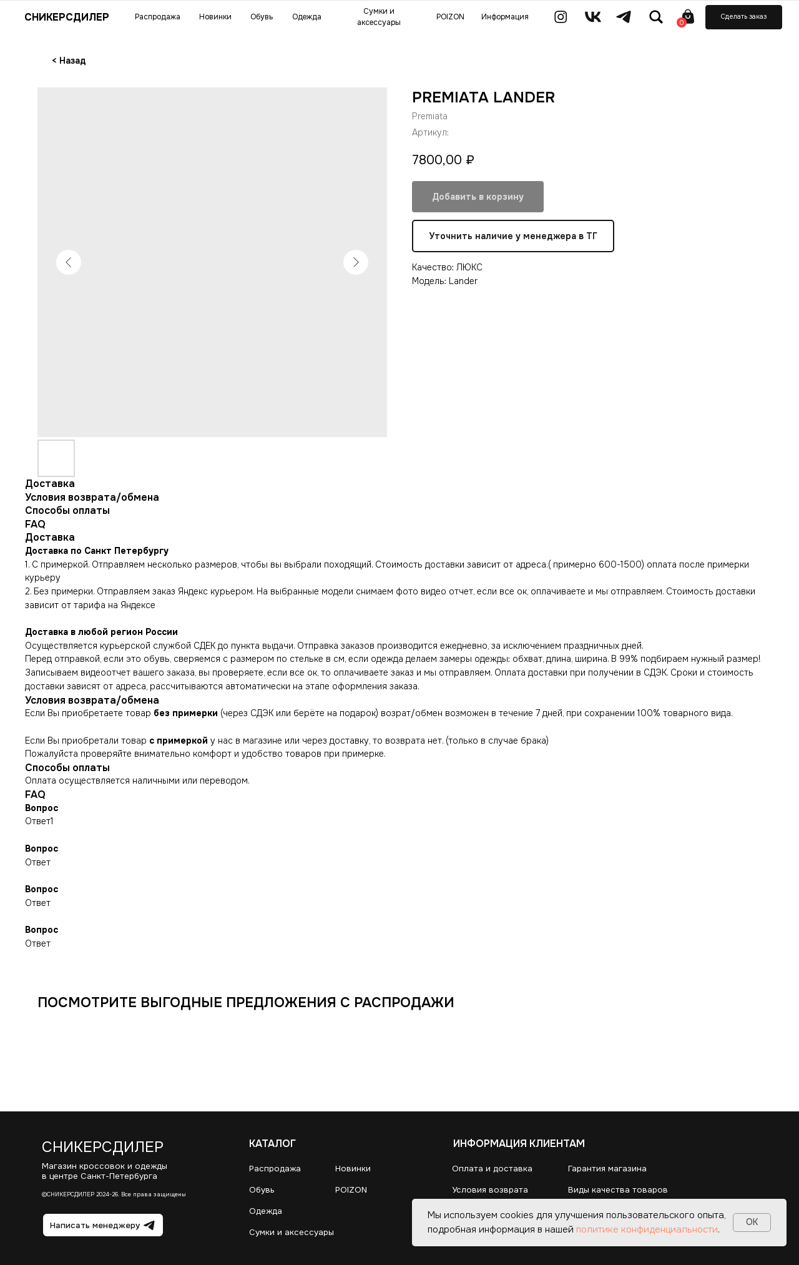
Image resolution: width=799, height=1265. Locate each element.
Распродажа (275, 1168)
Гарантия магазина (607, 1168)
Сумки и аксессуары (291, 1232)
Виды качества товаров (618, 1189)
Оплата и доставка (492, 1168)
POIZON (351, 1189)
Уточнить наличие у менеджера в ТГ (513, 236)
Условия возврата (490, 1189)
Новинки (353, 1168)
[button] (743, 17)
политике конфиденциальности (647, 1229)
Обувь (262, 1189)
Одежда (265, 1211)
